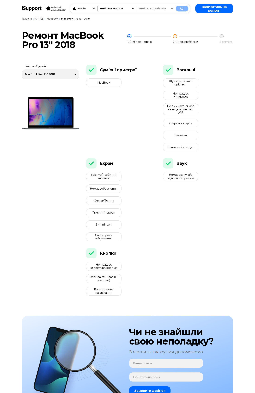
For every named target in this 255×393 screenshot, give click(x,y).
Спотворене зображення (139, 164)
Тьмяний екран (139, 152)
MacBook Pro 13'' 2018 (75, 18)
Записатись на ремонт (214, 8)
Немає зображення (139, 140)
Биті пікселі (103, 164)
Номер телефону (146, 292)
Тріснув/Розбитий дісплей (103, 140)
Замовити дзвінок (149, 306)
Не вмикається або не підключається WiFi (179, 97)
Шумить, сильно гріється (179, 83)
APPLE (39, 18)
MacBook (52, 18)
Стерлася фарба (216, 97)
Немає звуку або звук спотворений (180, 140)
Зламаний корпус (216, 110)
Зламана (180, 110)
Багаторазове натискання (103, 206)
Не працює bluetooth (216, 83)
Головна (27, 18)
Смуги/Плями (103, 152)
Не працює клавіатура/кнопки (102, 194)
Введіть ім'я (142, 278)
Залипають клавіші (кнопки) (139, 194)
